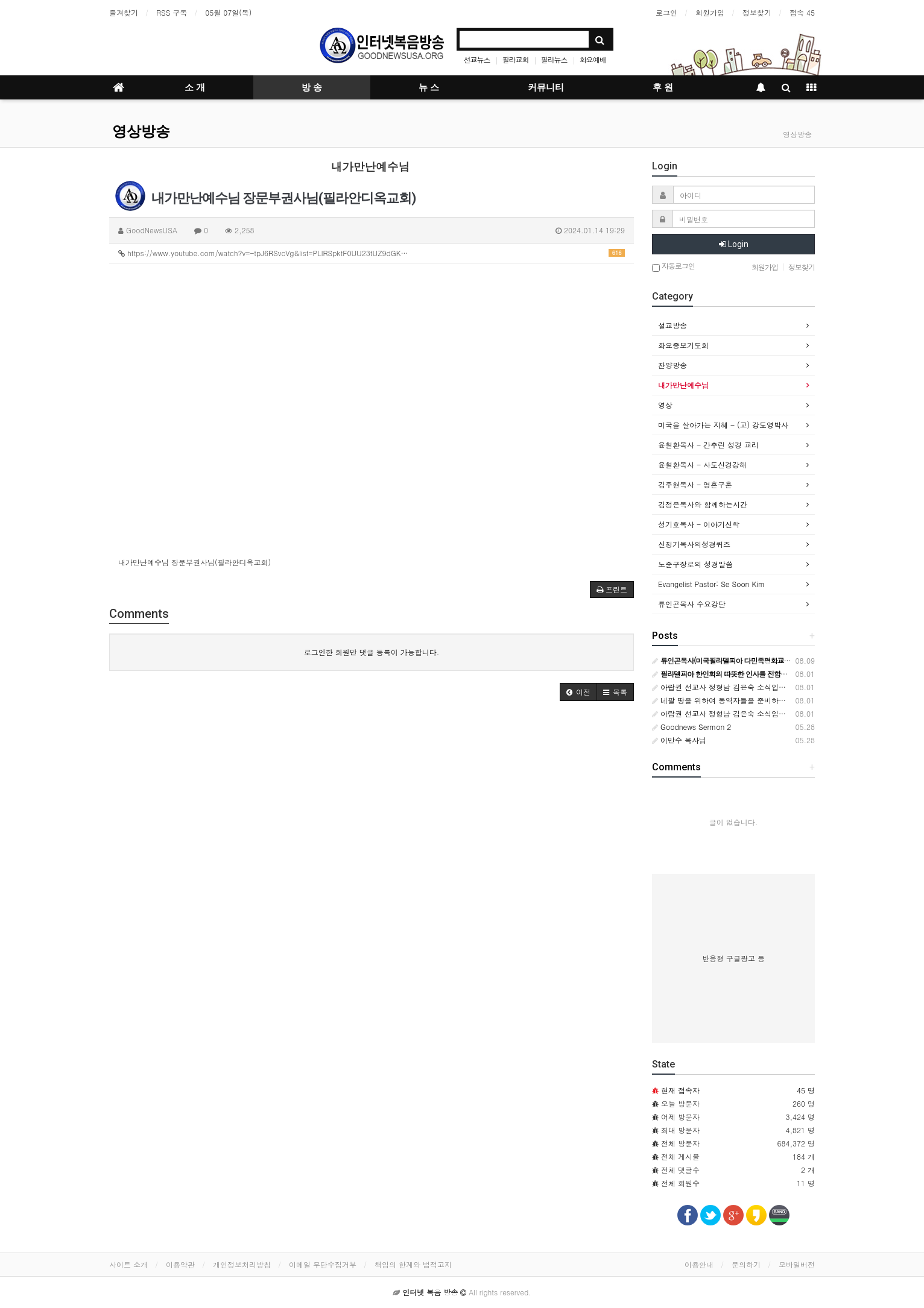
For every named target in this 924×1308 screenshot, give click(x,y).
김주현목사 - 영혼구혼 (695, 484)
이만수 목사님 (679, 740)
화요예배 (593, 59)
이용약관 (180, 1264)
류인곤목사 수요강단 (692, 604)
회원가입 (709, 12)
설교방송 (672, 325)
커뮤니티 (546, 87)
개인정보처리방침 (242, 1264)
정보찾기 (756, 12)
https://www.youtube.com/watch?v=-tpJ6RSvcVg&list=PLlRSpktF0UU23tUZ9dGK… (371, 253)
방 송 (312, 87)
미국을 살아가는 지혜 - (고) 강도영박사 (723, 425)
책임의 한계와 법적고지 (413, 1264)
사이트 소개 (128, 1264)
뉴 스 (429, 87)
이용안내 (699, 1264)
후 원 (663, 87)
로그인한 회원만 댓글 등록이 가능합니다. (372, 652)
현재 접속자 (680, 1090)
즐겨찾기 (123, 12)
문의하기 (746, 1264)
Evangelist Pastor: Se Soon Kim (711, 584)
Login (733, 244)
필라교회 (515, 59)
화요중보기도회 (683, 345)
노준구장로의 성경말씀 (695, 564)
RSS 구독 (171, 12)
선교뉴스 (477, 59)
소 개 (195, 87)
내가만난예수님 (683, 385)
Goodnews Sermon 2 (691, 727)
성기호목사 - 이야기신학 (698, 524)
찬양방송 (672, 365)
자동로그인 (673, 267)
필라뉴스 (554, 59)
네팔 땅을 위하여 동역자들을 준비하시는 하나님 (734, 700)
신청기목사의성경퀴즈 (694, 544)
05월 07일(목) (228, 12)
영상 (665, 405)
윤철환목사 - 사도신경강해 (702, 464)
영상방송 (141, 131)
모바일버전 (797, 1264)
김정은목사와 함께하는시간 (702, 504)
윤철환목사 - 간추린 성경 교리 (708, 444)
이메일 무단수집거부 (322, 1264)
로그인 (666, 12)
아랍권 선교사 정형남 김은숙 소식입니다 (722, 687)
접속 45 (802, 12)
